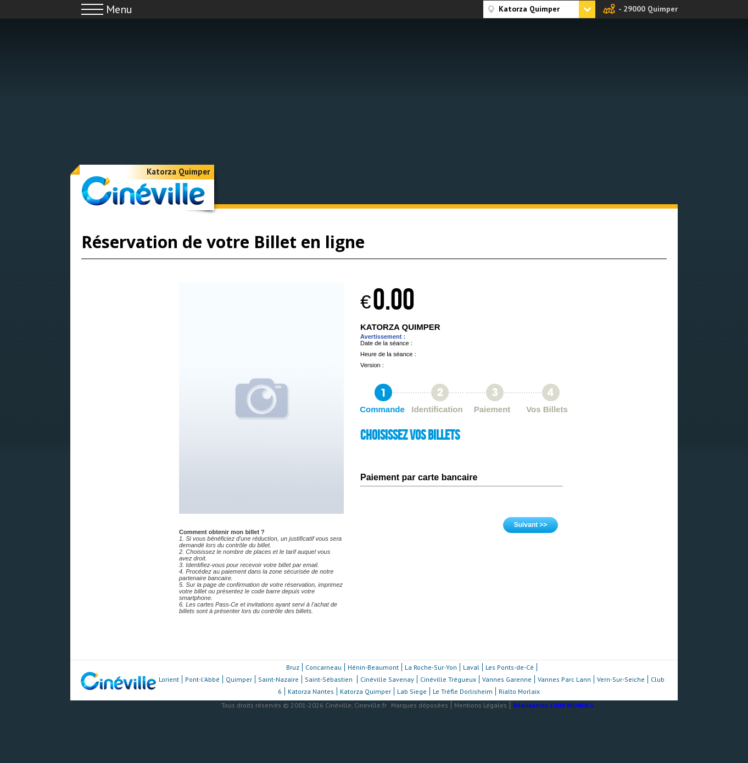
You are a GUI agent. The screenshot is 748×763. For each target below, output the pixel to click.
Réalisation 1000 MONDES (553, 705)
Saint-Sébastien (329, 679)
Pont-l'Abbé (202, 679)
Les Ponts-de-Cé (509, 667)
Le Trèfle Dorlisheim (463, 691)
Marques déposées (419, 705)
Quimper (239, 679)
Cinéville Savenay (387, 679)
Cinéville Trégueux (448, 679)
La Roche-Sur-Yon (431, 667)
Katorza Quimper (178, 171)
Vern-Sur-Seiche (621, 679)
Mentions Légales (480, 705)
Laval (471, 667)
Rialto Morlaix (519, 691)
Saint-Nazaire (278, 679)
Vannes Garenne (507, 679)
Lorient (169, 679)
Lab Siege (412, 691)
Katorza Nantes (311, 691)
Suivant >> (531, 525)
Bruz (292, 667)
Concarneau (323, 667)
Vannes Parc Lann (564, 679)
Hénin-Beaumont (373, 667)
